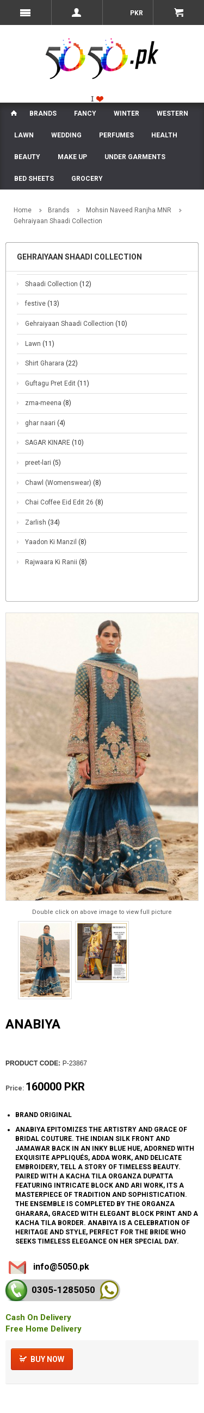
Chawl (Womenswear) (63, 483)
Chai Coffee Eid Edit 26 (64, 502)
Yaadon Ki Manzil (55, 542)
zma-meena (48, 403)
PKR (135, 13)
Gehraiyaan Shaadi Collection (76, 323)
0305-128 (63, 1289)
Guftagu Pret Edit (57, 383)
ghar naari (45, 423)
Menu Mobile (25, 12)
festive (42, 303)
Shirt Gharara (51, 363)
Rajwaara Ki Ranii (56, 562)
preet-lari (43, 462)
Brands (59, 210)
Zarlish (42, 522)
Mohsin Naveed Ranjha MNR (128, 210)
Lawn (39, 344)
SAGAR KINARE (54, 442)
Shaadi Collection (58, 284)
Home (23, 210)
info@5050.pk (61, 1266)
